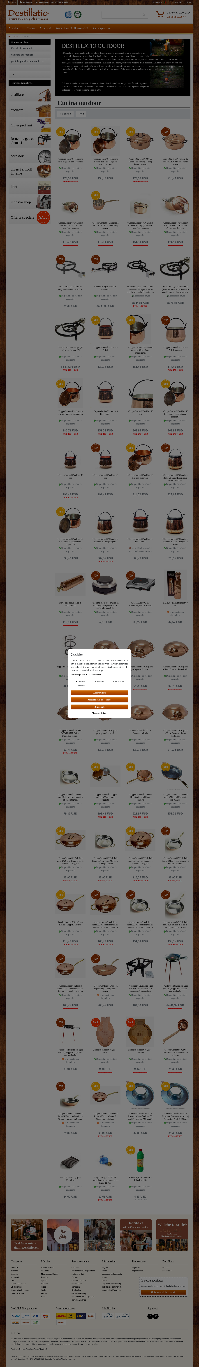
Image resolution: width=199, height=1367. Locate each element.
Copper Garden (47, 1267)
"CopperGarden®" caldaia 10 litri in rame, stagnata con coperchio (175, 414)
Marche (45, 1261)
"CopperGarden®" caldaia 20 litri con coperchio (140, 476)
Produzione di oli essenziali (72, 28)
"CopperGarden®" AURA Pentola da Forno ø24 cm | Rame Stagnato (140, 161)
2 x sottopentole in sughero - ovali (105, 1051)
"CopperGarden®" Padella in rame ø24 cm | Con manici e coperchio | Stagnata (140, 861)
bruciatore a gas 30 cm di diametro (105, 288)
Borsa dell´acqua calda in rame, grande (70, 604)
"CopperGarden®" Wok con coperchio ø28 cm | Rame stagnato (105, 988)
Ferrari (44, 1293)
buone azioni (167, 1271)
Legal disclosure (94, 674)
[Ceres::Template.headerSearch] (144, 14)
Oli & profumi (16, 1287)
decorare (14, 1274)
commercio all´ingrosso (111, 1290)
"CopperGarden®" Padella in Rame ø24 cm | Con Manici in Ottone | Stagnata (105, 861)
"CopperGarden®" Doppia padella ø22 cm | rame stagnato (105, 797)
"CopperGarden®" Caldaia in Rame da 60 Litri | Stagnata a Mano (175, 541)
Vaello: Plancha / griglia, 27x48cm (70, 1178)
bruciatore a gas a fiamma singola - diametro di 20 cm (70, 288)
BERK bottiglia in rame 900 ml (175, 604)
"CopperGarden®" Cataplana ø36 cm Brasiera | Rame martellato (175, 733)
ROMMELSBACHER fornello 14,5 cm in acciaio (140, 604)
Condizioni (76, 1287)
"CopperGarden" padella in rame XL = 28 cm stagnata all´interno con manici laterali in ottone (105, 925)
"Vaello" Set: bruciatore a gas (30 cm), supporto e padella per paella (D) (175, 988)
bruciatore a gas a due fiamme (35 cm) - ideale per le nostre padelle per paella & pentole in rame (140, 289)
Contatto (75, 1267)
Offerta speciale (17, 1293)
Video (104, 1280)
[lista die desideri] (189, 2)
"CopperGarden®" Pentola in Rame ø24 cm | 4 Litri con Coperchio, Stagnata (175, 225)
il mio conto (139, 1261)
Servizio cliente (80, 1261)
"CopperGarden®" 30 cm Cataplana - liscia (140, 731)
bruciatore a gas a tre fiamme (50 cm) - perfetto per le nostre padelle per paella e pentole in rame (175, 289)
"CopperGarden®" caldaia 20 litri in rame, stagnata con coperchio (70, 541)
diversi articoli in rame (20, 1290)
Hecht (43, 1297)
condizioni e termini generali (83, 1297)
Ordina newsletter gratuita (163, 1292)
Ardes (43, 1287)
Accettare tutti (99, 693)
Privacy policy (78, 674)
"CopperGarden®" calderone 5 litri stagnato (175, 348)
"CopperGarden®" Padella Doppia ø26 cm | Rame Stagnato (140, 797)
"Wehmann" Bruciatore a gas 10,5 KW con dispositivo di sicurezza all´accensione (140, 988)
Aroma (104, 1271)
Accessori (45, 28)
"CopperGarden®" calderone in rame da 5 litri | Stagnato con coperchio (105, 161)
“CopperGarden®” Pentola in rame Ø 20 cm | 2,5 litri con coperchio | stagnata (140, 225)
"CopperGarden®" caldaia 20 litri (140, 412)
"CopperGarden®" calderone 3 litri (105, 348)
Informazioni (109, 1261)
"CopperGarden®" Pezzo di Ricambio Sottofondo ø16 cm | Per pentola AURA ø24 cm (175, 1116)
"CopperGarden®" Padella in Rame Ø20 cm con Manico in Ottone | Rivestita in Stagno (70, 1116)
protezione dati (78, 1274)
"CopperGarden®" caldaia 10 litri (70, 476)
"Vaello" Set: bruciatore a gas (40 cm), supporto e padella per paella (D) (70, 1052)
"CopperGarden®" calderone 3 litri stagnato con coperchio (70, 160)
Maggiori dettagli (99, 713)
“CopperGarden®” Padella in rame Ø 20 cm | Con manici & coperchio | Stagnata (70, 861)
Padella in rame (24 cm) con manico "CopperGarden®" (70, 923)
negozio (105, 1267)
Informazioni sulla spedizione (83, 1271)
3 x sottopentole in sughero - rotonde (140, 1051)
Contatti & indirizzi (79, 1300)
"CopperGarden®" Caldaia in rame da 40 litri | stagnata (105, 540)
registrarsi (136, 1267)
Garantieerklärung (79, 1293)
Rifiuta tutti (100, 707)
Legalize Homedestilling (111, 1284)
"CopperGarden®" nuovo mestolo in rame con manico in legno (175, 1052)
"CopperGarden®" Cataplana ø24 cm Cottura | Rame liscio (175, 668)
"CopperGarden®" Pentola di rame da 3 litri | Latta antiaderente (140, 350)
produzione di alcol (18, 1284)
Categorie (16, 1261)
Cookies (75, 1277)
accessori (15, 1277)
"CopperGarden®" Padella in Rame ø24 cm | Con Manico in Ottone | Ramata (175, 861)
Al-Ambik (45, 1271)
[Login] (12, 2)
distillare (14, 1267)
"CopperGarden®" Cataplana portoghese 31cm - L (105, 731)
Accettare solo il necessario (99, 700)
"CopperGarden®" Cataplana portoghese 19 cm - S (140, 668)
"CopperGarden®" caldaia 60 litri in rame (140, 540)
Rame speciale (101, 28)
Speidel (44, 1280)
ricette (104, 1277)
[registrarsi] (26, 2)
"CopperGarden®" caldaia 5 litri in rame (105, 412)
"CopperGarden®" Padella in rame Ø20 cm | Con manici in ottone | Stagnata (70, 797)
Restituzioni (76, 1290)
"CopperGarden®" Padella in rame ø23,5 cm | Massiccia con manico (175, 797)
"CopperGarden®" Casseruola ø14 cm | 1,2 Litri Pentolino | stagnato (105, 225)
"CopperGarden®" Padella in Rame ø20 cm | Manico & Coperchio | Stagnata (105, 1116)
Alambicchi (15, 28)
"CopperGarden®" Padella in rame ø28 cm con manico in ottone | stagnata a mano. (175, 925)
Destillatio (168, 1261)
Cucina (31, 28)
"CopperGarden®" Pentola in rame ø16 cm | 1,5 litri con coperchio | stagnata (70, 225)
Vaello (43, 1290)
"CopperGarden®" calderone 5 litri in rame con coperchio (70, 412)
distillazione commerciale (112, 1287)
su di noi (165, 1267)
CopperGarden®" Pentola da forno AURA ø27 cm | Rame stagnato (175, 161)
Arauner (44, 1284)
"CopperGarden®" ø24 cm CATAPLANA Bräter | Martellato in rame (70, 733)
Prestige (44, 1277)
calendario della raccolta (112, 1274)
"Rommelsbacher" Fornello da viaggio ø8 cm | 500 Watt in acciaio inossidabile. (105, 605)
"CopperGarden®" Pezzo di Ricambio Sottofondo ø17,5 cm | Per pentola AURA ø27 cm (140, 1116)
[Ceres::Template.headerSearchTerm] (121, 14)
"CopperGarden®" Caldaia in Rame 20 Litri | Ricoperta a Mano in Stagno (175, 478)
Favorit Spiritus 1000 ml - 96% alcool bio (140, 1178)
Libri (12, 1280)
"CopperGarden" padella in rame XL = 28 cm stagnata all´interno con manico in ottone (70, 988)
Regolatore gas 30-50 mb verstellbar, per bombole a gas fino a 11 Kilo (105, 1180)
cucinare (14, 1271)
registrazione (137, 1271)
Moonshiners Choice (49, 1274)
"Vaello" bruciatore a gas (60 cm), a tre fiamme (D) (70, 348)
